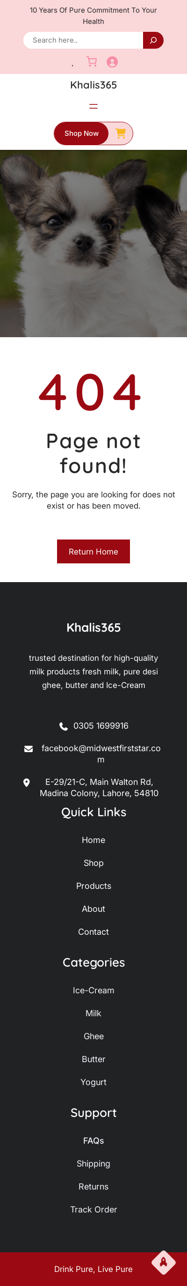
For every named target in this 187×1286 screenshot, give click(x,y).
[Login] (112, 61)
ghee (94, 1036)
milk (93, 1013)
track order (93, 1209)
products (93, 886)
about (93, 909)
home (93, 840)
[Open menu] (93, 106)
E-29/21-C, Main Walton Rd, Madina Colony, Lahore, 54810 (90, 788)
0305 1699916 (101, 726)
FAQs (93, 1141)
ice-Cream (94, 990)
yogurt (93, 1082)
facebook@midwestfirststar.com (92, 754)
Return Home (93, 551)
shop (94, 863)
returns (93, 1186)
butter (94, 1059)
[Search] (153, 40)
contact (93, 932)
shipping (93, 1163)
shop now (82, 133)
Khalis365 (93, 84)
